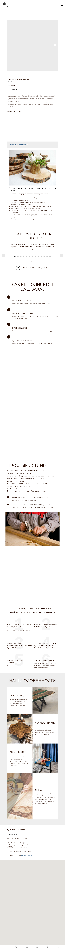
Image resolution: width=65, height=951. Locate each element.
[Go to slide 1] (14, 275)
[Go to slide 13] (32, 275)
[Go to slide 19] (41, 275)
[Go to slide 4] (18, 275)
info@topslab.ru (27, 843)
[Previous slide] (3, 263)
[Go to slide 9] (26, 275)
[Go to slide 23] (47, 275)
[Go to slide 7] (23, 275)
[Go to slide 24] (49, 275)
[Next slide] (61, 263)
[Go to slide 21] (44, 275)
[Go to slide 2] (15, 275)
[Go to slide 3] (17, 275)
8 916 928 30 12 (12, 822)
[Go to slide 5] (20, 275)
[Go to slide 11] (29, 275)
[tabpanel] (32, 186)
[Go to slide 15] (35, 275)
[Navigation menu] (62, 5)
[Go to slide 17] (38, 275)
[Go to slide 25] (50, 275)
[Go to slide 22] (46, 275)
